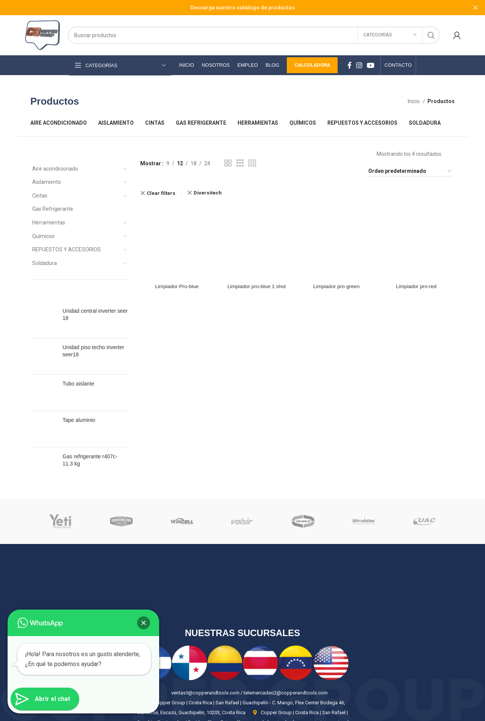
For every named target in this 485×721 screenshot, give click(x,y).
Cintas (39, 196)
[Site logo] (42, 34)
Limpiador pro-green (336, 227)
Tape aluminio (79, 396)
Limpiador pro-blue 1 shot (256, 227)
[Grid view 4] (252, 163)
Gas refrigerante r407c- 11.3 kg (90, 427)
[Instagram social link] (359, 65)
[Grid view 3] (240, 163)
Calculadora (312, 65)
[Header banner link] (231, 7)
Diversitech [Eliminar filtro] (208, 193)
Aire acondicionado (55, 169)
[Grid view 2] (228, 163)
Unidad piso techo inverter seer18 (93, 344)
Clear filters (161, 193)
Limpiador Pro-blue (176, 227)
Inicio (414, 101)
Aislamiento (46, 182)
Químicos (43, 236)
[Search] (254, 35)
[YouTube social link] (371, 65)
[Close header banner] (475, 7)
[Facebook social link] (349, 65)
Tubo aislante (78, 370)
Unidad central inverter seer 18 (95, 314)
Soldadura (44, 263)
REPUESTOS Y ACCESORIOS (66, 249)
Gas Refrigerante (52, 209)
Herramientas (48, 222)
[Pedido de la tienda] (410, 171)
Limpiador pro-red (417, 227)
